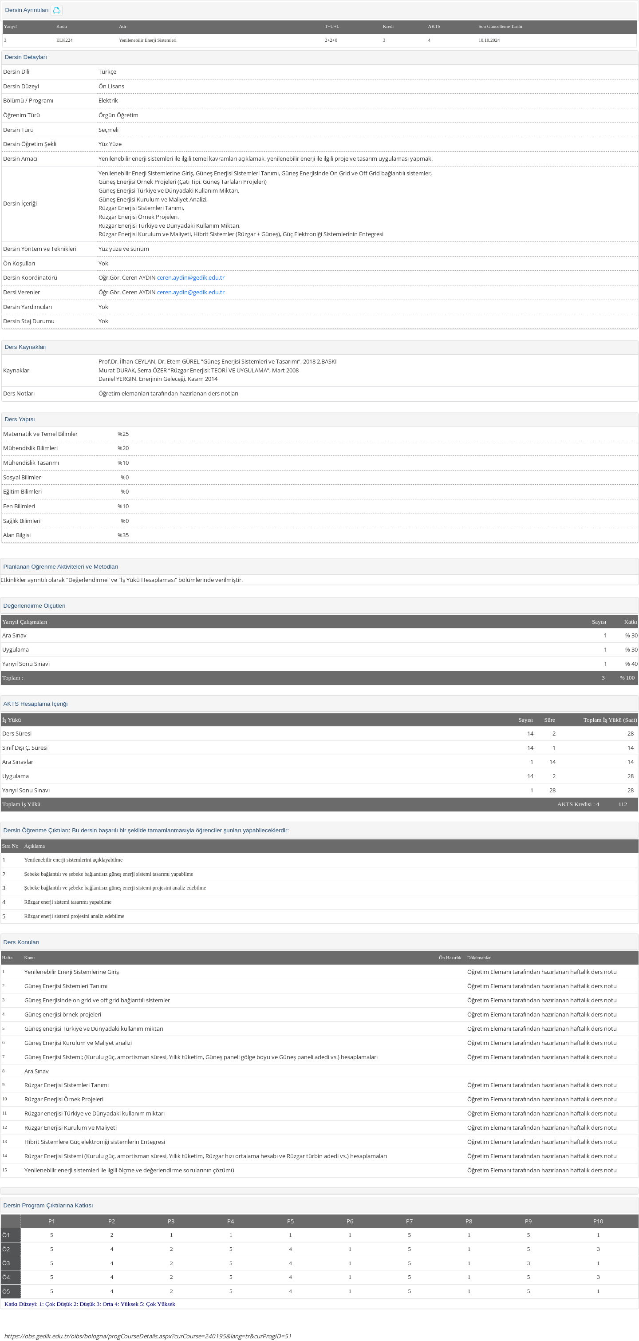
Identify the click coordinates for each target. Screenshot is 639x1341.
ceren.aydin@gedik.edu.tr (191, 277)
